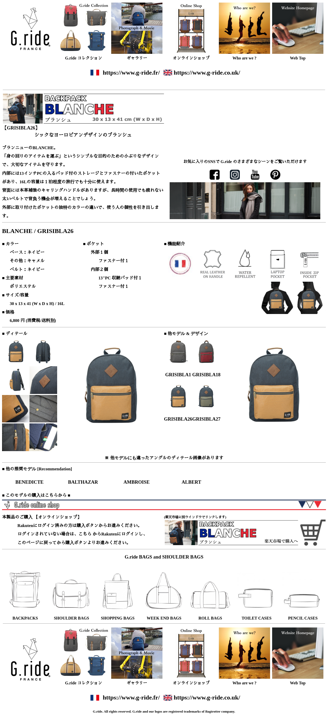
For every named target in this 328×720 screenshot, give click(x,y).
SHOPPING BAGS (118, 618)
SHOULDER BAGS (71, 618)
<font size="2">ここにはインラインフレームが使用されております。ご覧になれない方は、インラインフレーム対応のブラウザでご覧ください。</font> (245, 200)
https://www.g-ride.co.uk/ (207, 72)
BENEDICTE (29, 482)
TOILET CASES (256, 618)
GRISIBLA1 (178, 374)
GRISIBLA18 (206, 374)
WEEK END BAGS (164, 618)
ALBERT (191, 482)
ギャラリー (137, 58)
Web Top (298, 58)
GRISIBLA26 (178, 419)
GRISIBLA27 (206, 419)
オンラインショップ (191, 58)
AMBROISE (137, 482)
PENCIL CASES (302, 618)
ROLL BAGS (210, 618)
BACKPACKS (25, 618)
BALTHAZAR (83, 482)
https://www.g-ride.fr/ (131, 72)
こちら (84, 534)
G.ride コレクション (83, 58)
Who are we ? (244, 58)
